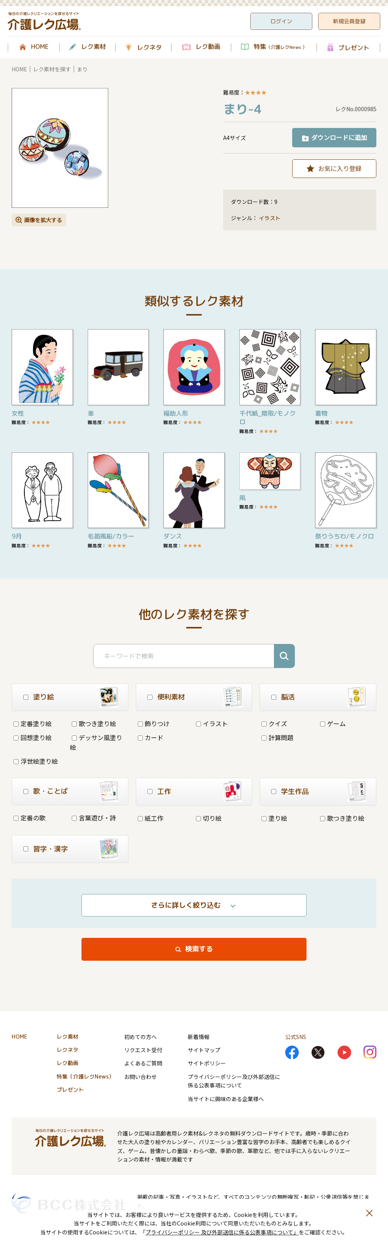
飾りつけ (154, 723)
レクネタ (149, 47)
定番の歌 (29, 817)
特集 (280, 46)
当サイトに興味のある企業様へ (226, 1099)
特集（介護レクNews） (85, 1076)
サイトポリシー (207, 1063)
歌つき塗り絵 (94, 723)
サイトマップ (204, 1050)
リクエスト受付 (143, 1050)
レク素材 (93, 46)
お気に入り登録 (340, 168)
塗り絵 (274, 818)
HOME (39, 46)
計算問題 (277, 737)
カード (150, 737)
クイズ (274, 723)
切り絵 (209, 818)
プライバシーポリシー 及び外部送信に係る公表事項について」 (222, 1232)
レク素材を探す (52, 69)
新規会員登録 (349, 21)
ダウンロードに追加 (339, 137)
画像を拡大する (43, 220)
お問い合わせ (140, 1077)
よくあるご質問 (143, 1063)
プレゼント (353, 47)
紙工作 (150, 818)
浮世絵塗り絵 (36, 761)
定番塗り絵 (33, 723)
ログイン (281, 21)
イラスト (270, 218)
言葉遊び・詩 (94, 817)
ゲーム (333, 723)
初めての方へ (140, 1037)
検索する (199, 949)
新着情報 (199, 1037)
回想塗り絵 (33, 737)
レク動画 (208, 46)
